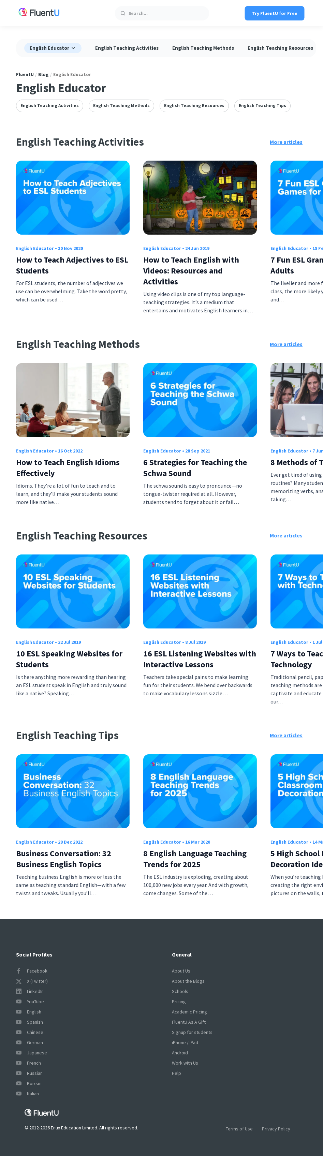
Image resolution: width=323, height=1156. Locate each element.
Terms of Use (239, 1129)
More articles (286, 141)
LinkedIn (30, 991)
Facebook (31, 971)
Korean (29, 1083)
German (29, 1042)
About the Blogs (188, 981)
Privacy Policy (276, 1129)
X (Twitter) (32, 981)
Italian (27, 1094)
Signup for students (192, 1032)
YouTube (30, 1001)
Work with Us (185, 1063)
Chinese (29, 1032)
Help (176, 1073)
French (28, 1063)
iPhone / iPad (185, 1042)
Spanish (29, 1022)
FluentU (25, 74)
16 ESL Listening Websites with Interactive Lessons (199, 659)
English (28, 1012)
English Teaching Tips (262, 105)
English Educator (35, 248)
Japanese (31, 1053)
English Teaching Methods (203, 48)
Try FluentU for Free (274, 13)
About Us (181, 971)
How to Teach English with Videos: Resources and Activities (191, 270)
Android (180, 1053)
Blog (43, 74)
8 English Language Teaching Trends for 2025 (195, 859)
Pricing (179, 1001)
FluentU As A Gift (189, 1022)
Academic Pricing (189, 1012)
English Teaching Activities (127, 48)
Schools (180, 991)
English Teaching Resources (280, 48)
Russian (29, 1073)
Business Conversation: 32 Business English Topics (63, 859)
